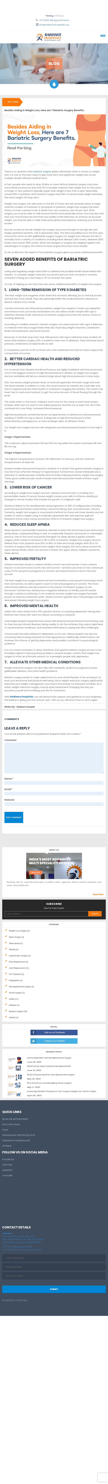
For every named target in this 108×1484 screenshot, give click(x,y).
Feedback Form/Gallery (16, 1140)
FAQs (5, 1129)
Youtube (7, 1175)
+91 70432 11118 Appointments (54, 20)
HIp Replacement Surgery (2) (21, 987)
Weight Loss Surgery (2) (19, 931)
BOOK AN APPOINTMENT (15, 1119)
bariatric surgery (42, 171)
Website (9, 799)
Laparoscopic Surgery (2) (20, 956)
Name (8, 778)
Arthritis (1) (13, 1017)
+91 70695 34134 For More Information (22, 1249)
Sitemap (7, 1145)
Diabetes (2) (14, 1005)
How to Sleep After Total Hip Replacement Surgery (49, 1058)
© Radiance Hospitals (14, 1300)
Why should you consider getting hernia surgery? (49, 1083)
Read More (98, 894)
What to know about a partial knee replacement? (49, 1066)
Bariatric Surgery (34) (18, 1011)
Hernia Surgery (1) (17, 993)
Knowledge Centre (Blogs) (18, 1135)
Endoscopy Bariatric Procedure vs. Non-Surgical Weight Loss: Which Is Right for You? (65, 1091)
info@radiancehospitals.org (54, 24)
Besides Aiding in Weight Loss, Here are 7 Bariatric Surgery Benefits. (44, 110)
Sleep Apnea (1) (16, 943)
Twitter (7, 1164)
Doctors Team (11, 1124)
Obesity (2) (13, 949)
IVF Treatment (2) (16, 974)
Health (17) (13, 999)
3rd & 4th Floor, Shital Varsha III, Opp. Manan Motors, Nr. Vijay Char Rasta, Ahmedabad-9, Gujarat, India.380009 (23, 1238)
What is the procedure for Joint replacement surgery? (51, 1074)
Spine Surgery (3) (16, 937)
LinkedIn (7, 1170)
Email (8, 789)
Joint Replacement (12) (19, 968)
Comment (10, 740)
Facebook (8, 1159)
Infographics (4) (15, 980)
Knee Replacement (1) (18, 962)
